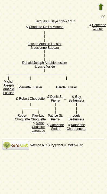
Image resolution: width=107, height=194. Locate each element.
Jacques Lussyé (46, 22)
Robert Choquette (32, 99)
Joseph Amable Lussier (44, 44)
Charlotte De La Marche (46, 27)
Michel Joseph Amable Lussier (8, 87)
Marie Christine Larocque (38, 127)
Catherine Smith (57, 127)
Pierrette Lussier (30, 88)
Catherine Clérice (99, 27)
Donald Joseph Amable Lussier (44, 63)
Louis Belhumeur (76, 118)
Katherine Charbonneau (76, 127)
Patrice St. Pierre (55, 118)
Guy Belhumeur (76, 99)
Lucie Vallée (46, 67)
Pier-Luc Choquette (38, 118)
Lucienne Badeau (46, 48)
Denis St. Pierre (57, 99)
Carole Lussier (66, 88)
